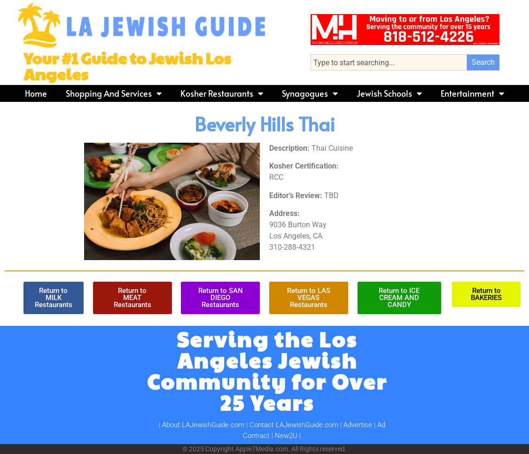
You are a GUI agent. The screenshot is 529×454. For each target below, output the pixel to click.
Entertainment (472, 93)
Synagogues (310, 93)
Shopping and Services (114, 93)
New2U (286, 435)
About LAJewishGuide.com (203, 425)
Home (36, 93)
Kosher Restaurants (221, 93)
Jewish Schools (389, 93)
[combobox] (389, 62)
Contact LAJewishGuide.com (293, 425)
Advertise (357, 425)
